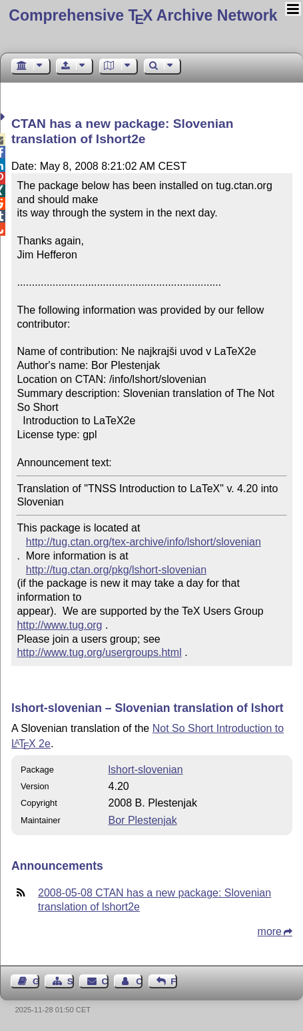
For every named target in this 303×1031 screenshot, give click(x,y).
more (270, 931)
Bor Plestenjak (143, 820)
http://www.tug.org (59, 625)
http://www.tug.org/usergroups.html (99, 652)
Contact (105, 981)
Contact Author (139, 981)
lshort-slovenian (146, 769)
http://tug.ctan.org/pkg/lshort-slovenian (116, 569)
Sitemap (70, 981)
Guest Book (36, 981)
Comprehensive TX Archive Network (143, 15)
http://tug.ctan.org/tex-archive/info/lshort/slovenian (143, 541)
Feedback (173, 981)
